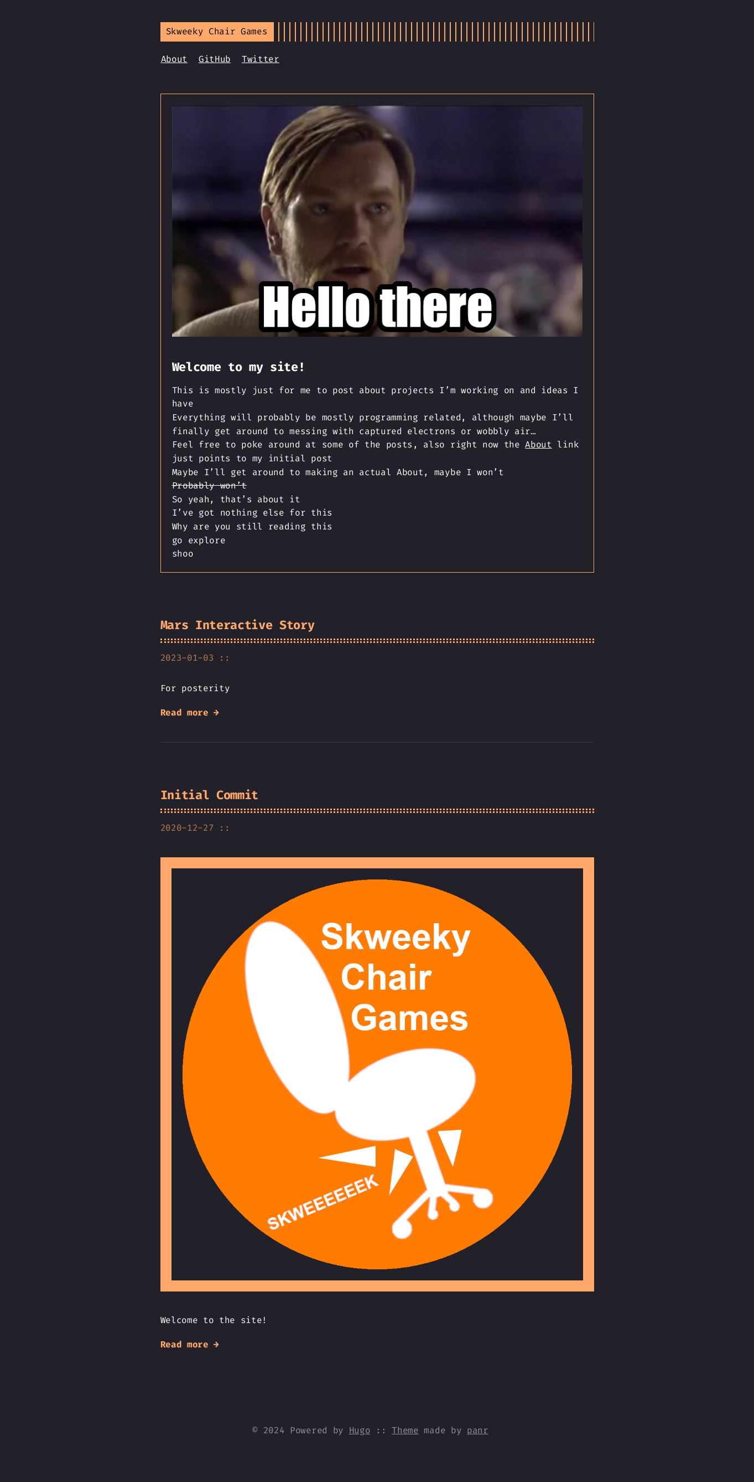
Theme (405, 1430)
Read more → (189, 712)
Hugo (360, 1430)
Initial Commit (209, 795)
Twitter (260, 59)
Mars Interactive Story (237, 625)
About (174, 59)
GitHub (215, 59)
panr (477, 1430)
